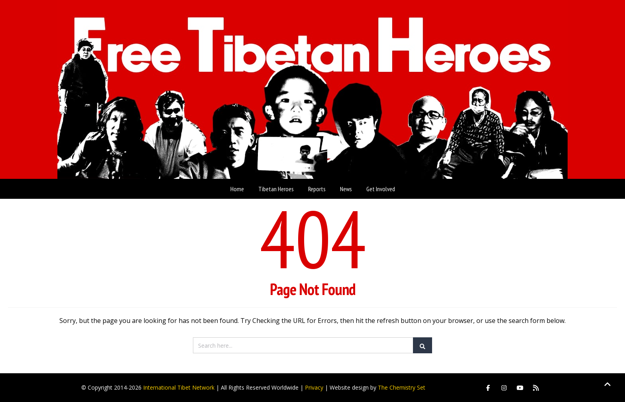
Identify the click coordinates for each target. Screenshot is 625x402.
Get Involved (380, 189)
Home (237, 189)
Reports (317, 189)
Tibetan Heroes (276, 189)
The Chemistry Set (401, 387)
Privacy (314, 387)
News (346, 189)
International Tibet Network (178, 387)
